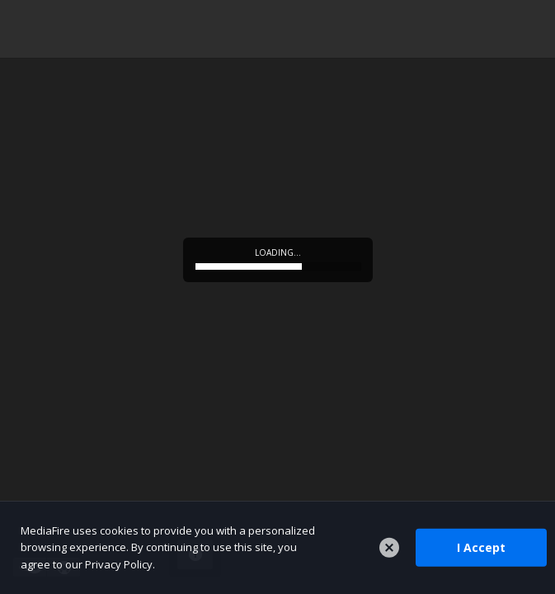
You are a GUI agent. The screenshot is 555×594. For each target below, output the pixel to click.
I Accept (481, 547)
